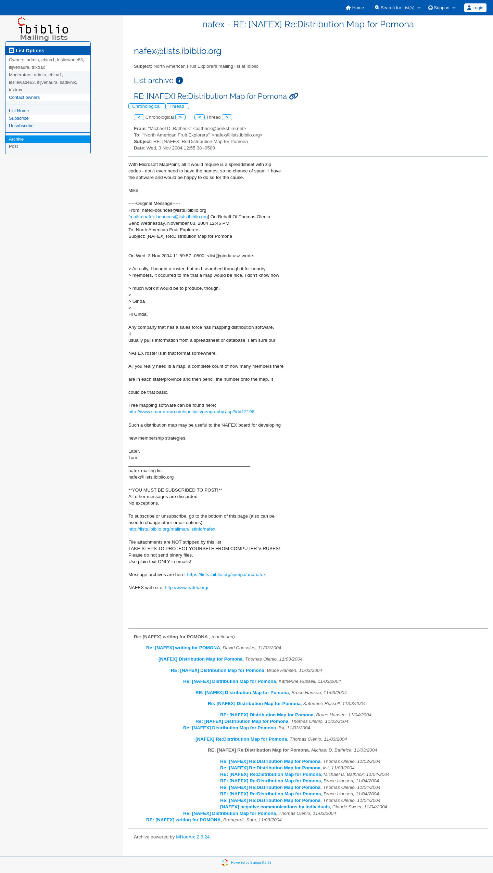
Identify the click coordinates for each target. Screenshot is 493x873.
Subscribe (19, 118)
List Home (19, 110)
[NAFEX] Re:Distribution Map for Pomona (241, 739)
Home (355, 7)
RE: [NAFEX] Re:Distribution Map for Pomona (270, 774)
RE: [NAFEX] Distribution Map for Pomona (217, 670)
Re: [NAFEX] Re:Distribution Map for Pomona (270, 761)
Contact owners (24, 97)
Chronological (147, 106)
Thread (177, 106)
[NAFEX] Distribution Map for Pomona (200, 659)
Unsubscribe (21, 125)
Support (439, 7)
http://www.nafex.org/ (186, 587)
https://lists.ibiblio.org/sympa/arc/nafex (226, 574)
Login (475, 7)
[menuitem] (354, 7)
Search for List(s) (395, 7)
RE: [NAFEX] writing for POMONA (183, 819)
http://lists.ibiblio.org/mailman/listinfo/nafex (171, 529)
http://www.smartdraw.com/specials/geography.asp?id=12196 (191, 411)
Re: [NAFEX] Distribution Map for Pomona (229, 681)
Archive (16, 139)
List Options (26, 50)
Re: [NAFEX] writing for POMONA (183, 647)
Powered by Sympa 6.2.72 (251, 862)
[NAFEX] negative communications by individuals (275, 806)
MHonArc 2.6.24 (193, 836)
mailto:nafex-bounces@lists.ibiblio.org (169, 216)
